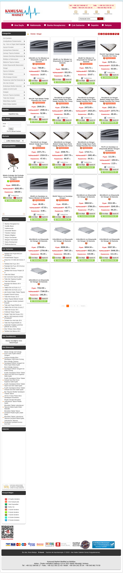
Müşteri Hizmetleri (10, 240)
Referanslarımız (9, 244)
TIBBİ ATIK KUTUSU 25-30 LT (14, 307)
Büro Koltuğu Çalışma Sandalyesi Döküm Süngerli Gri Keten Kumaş (14, 368)
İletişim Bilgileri (9, 235)
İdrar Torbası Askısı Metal (12, 329)
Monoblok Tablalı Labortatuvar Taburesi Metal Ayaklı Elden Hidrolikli (14, 407)
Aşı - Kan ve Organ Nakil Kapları (13, 44)
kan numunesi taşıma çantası (13, 277)
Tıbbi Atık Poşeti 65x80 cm (12, 323)
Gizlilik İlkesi (8, 226)
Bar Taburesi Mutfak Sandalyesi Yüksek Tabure (14, 392)
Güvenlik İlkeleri (9, 231)
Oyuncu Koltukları (9, 71)
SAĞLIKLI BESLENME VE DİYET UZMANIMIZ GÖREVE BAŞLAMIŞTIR (17, 489)
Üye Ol (9, 131)
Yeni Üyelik (96, 13)
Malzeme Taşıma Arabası (11, 62)
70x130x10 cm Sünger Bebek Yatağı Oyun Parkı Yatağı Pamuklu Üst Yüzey (86, 99)
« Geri (63, 306)
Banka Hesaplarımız (56, 25)
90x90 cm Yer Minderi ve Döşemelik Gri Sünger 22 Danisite (62, 61)
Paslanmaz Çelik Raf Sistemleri (13, 80)
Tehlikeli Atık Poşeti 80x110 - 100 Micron (13, 254)
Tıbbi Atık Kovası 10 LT (11, 297)
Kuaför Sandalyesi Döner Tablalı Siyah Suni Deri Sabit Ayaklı (14, 385)
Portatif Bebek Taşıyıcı (11, 257)
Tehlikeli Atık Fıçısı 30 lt (11, 264)
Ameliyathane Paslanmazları (12, 41)
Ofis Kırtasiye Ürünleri (10, 77)
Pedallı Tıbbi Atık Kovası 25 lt (13, 314)
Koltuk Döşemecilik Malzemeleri (13, 65)
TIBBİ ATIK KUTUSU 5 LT (12, 287)
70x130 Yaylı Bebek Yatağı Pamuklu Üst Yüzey (109, 55)
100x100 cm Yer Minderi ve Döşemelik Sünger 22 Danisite (39, 60)
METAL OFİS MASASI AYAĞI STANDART (13, 317)
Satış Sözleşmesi (10, 242)
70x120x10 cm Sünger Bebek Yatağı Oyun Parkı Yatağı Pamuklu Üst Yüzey (110, 99)
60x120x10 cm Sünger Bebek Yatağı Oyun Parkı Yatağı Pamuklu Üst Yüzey (63, 144)
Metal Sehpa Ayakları (10, 104)
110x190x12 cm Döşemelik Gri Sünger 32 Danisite (86, 240)
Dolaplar (6, 92)
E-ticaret (41, 552)
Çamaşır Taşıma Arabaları (11, 53)
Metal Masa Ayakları (9, 101)
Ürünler (33, 34)
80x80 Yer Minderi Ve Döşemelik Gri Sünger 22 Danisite (86, 60)
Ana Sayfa (76, 13)
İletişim (108, 25)
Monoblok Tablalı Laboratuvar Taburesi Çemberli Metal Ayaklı (14, 417)
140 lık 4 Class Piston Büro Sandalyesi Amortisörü (13, 396)
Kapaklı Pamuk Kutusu (11, 294)
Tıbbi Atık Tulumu (9, 268)
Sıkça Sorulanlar (10, 237)
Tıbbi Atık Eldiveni (10, 281)
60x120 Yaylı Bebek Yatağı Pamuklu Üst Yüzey (39, 99)
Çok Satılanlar (78, 25)
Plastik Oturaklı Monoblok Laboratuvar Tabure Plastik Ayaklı (13, 401)
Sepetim (94, 25)
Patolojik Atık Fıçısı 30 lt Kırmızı (14, 266)
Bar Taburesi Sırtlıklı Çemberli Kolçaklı (13, 302)
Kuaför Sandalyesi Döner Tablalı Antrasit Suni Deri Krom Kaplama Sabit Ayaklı (14, 380)
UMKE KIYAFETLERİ (10, 89)
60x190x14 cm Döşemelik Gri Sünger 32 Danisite (86, 196)
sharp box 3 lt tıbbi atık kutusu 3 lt (14, 260)
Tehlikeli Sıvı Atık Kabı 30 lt (13, 320)
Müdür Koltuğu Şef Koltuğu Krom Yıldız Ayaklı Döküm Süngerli (13, 177)
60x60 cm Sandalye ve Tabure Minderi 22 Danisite (39, 197)
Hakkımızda (86, 13)
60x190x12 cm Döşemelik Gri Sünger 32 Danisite (109, 196)
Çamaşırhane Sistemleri (10, 50)
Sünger (5, 68)
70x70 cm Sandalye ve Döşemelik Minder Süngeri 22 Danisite (109, 148)
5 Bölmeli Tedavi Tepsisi (12, 312)
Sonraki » (83, 306)
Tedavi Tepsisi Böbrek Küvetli (13, 299)
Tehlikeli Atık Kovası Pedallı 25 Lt (14, 271)
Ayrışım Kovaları (8, 47)
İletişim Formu (108, 13)
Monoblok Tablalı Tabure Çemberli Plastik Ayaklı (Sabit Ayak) (13, 412)
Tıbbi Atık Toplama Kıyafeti (12, 279)
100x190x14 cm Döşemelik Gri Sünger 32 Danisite (39, 281)
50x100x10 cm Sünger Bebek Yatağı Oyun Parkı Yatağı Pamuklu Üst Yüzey (86, 144)
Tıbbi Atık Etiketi (9, 274)
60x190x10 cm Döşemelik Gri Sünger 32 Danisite (38, 240)
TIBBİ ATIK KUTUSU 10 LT (13, 290)
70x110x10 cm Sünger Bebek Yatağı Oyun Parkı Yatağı (38, 144)
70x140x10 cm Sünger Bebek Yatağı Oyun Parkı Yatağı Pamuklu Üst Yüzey (63, 99)
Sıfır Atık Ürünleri (8, 83)
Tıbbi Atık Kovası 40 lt (11, 310)
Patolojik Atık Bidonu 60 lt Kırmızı (12, 284)
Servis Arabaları (8, 74)
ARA (100, 18)
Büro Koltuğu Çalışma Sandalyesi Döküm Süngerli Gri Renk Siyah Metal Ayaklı (14, 363)
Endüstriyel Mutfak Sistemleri (12, 86)
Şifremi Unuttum (16, 131)
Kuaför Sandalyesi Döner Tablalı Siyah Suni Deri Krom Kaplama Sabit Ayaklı (14, 374)
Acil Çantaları (7, 38)
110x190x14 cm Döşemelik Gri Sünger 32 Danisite (62, 240)
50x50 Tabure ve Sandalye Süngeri (62, 197)
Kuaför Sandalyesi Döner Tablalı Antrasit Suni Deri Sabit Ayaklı (14, 388)
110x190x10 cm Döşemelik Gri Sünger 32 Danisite (109, 240)
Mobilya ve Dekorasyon (10, 59)
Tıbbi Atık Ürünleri (9, 98)
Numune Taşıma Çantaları (11, 95)
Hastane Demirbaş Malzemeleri (13, 56)
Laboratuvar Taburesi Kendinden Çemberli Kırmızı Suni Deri (13, 422)
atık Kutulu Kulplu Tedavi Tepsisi (14, 292)
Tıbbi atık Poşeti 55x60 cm (12, 305)
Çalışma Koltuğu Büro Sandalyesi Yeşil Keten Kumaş (14, 358)
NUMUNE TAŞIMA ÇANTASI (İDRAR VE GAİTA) (13, 326)
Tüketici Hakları (9, 233)
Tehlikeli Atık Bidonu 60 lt (12, 331)
